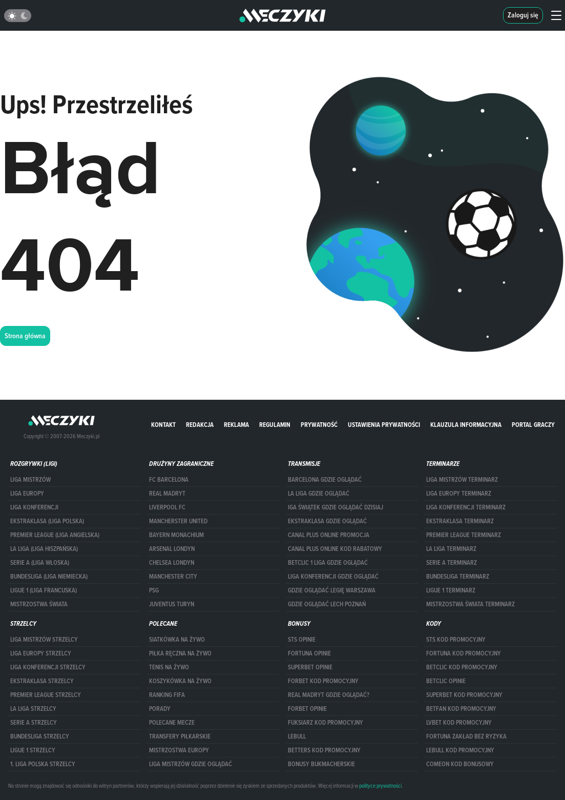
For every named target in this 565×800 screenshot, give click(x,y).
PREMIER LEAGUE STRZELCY (45, 695)
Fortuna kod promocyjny (463, 653)
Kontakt (163, 424)
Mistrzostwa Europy (179, 750)
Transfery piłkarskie (180, 736)
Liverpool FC (167, 507)
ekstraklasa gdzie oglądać (327, 521)
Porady (160, 709)
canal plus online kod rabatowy (335, 549)
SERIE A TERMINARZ (451, 563)
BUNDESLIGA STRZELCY (39, 736)
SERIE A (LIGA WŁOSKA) (39, 563)
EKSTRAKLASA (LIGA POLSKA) (47, 521)
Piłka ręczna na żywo (180, 653)
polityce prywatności (380, 786)
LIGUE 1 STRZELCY (32, 750)
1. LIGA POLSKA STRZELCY (42, 764)
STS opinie (302, 639)
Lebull (297, 736)
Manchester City (173, 576)
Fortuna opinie (309, 653)
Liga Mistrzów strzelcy (44, 639)
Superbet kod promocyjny (464, 695)
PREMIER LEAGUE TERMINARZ (463, 535)
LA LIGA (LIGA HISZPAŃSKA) (44, 549)
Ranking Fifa (167, 695)
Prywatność (319, 424)
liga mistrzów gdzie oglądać (190, 764)
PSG (154, 590)
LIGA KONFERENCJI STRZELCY (48, 667)
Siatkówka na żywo (177, 639)
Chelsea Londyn (171, 563)
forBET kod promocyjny (323, 681)
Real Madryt (167, 493)
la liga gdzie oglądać (318, 493)
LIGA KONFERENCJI (34, 507)
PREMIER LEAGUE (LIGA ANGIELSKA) (54, 535)
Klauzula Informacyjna (465, 424)
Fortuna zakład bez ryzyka (466, 736)
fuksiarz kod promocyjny (325, 723)
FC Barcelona (169, 480)
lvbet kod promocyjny (459, 723)
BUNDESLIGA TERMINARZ (457, 576)
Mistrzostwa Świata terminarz (470, 604)
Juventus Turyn (171, 604)
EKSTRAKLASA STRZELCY (42, 681)
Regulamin (274, 424)
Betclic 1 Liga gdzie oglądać (328, 563)
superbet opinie (310, 667)
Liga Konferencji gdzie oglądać (333, 576)
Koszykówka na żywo (180, 681)
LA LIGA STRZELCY (33, 709)
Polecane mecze (172, 723)
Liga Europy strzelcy (40, 653)
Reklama (236, 424)
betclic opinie (446, 681)
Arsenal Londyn (172, 549)
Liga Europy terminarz (458, 493)
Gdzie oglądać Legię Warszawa (331, 590)
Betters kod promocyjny (324, 750)
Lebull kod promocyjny (460, 750)
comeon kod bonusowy (460, 764)
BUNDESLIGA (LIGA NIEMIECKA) (49, 576)
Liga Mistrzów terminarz (462, 480)
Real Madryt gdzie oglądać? (328, 695)
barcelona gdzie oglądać (325, 480)
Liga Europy (27, 493)
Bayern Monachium (176, 535)
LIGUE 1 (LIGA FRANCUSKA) (43, 590)
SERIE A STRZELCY (33, 723)
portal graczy (533, 424)
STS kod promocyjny (456, 639)
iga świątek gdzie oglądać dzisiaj (335, 507)
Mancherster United (178, 521)
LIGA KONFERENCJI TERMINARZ (466, 507)
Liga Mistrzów (30, 480)
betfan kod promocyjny (461, 709)
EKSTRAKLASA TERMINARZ (460, 521)
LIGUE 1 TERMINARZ (450, 590)
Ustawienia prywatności (384, 424)
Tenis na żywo (169, 667)
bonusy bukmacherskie (321, 764)
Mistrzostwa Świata (39, 604)
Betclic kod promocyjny (461, 667)
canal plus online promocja (328, 535)
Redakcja (200, 424)
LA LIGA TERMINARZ (451, 549)
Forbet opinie (307, 709)
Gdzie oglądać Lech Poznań (327, 604)
